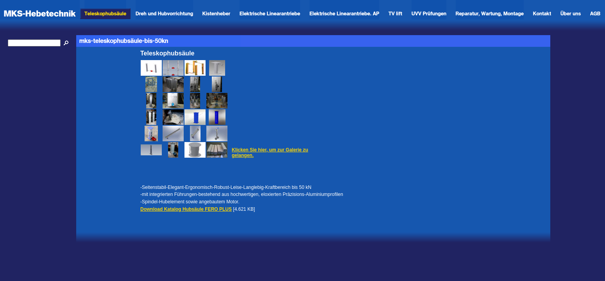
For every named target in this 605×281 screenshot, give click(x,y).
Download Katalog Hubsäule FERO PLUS (186, 209)
